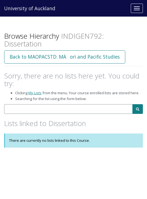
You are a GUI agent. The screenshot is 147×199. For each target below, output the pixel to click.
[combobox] (68, 109)
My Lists (35, 92)
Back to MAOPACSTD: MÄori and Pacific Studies (65, 56)
